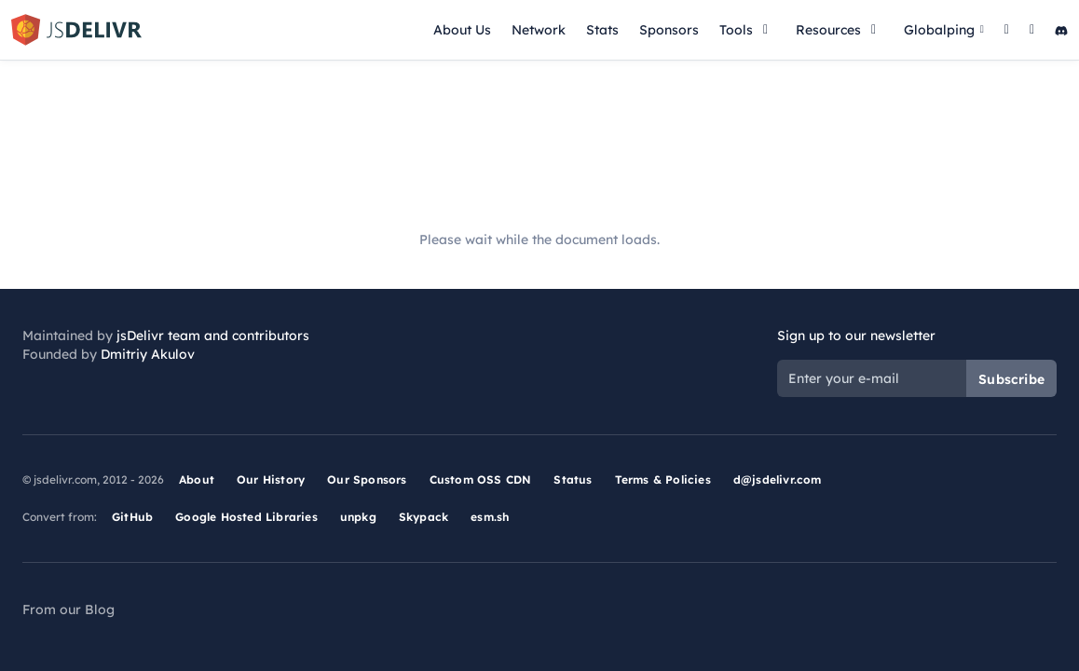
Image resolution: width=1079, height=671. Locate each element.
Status (572, 479)
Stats (602, 29)
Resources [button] (839, 30)
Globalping (944, 29)
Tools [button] (747, 30)
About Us (462, 29)
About (196, 479)
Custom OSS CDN (481, 479)
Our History (271, 479)
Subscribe (1011, 379)
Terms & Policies (663, 479)
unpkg (358, 517)
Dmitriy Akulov (148, 354)
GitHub (132, 517)
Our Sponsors (366, 479)
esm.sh (490, 517)
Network (539, 29)
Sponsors (669, 29)
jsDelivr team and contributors (212, 335)
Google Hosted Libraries (246, 517)
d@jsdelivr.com (777, 479)
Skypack (423, 517)
